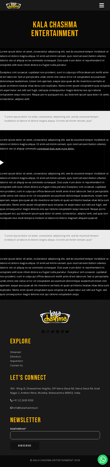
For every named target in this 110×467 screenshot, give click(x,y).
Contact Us (16, 365)
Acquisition (16, 361)
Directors (15, 356)
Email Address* (18, 428)
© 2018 (55, 460)
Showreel (15, 352)
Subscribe (25, 445)
